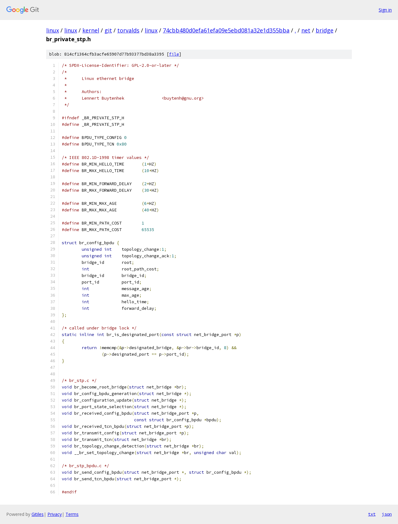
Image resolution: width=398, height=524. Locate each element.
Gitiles (38, 514)
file (174, 54)
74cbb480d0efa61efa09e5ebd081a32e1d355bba (226, 30)
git (108, 30)
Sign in (385, 10)
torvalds (128, 30)
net (305, 30)
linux (52, 30)
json (387, 514)
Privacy (54, 514)
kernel (90, 30)
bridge (324, 30)
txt (372, 514)
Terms (72, 514)
